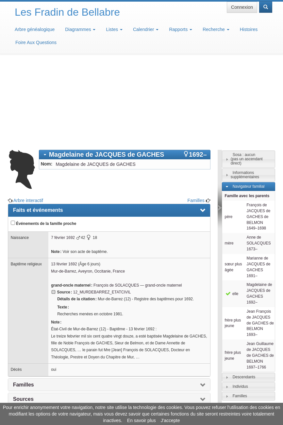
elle (232, 211)
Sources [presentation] (23, 316)
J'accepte (170, 420)
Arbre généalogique (35, 29)
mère (229, 160)
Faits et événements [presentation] (38, 127)
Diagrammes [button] (80, 29)
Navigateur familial (249, 103)
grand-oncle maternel (163, 202)
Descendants (244, 294)
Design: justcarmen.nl (249, 388)
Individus (240, 303)
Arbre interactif (28, 117)
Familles (196, 117)
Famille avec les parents (247, 113)
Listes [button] (114, 29)
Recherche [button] (216, 29)
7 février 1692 (63, 154)
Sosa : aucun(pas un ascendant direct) (247, 76)
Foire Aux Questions (36, 42)
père (229, 134)
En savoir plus (141, 420)
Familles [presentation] (23, 302)
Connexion (242, 7)
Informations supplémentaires (245, 91)
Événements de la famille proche (43, 140)
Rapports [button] (180, 29)
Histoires (249, 29)
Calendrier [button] (145, 29)
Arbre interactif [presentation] (32, 345)
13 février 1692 (64, 181)
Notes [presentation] (20, 331)
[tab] (124, 71)
